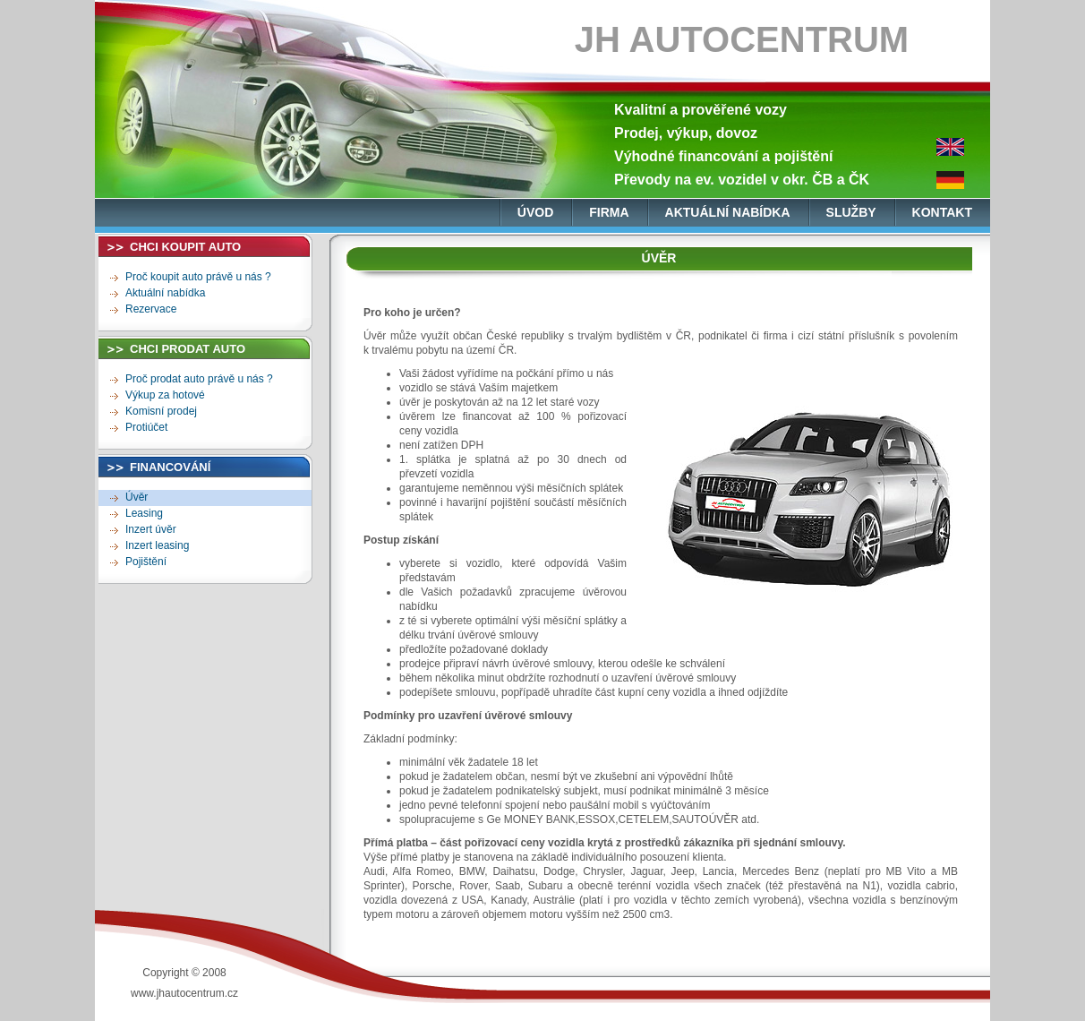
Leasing (144, 513)
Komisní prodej (161, 411)
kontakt (942, 212)
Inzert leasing (157, 545)
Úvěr (136, 497)
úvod (535, 212)
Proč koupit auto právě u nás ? (198, 276)
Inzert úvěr (150, 529)
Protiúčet (146, 427)
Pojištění (146, 561)
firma (608, 212)
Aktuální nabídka (165, 293)
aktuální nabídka (727, 212)
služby (851, 212)
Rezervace (150, 309)
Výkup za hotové (165, 395)
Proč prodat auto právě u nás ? (199, 379)
